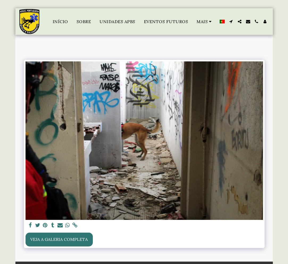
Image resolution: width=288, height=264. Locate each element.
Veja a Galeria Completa (59, 239)
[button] (231, 21)
